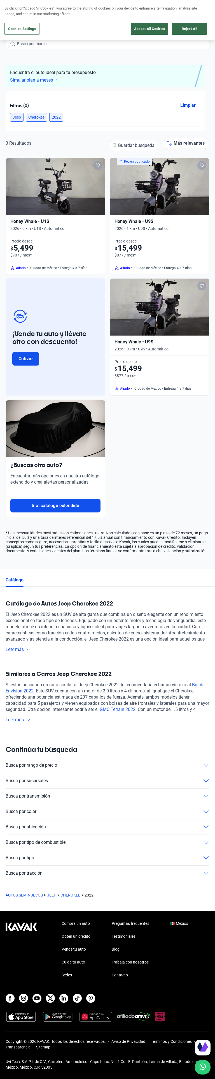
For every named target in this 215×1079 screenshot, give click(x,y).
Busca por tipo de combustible (107, 842)
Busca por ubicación (107, 827)
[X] (50, 998)
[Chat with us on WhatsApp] (202, 1067)
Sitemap (43, 1047)
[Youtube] (36, 998)
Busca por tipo (107, 858)
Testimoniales (123, 936)
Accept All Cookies (149, 29)
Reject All (189, 29)
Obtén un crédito (76, 936)
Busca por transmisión (107, 796)
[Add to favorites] (97, 165)
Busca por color (107, 811)
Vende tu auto (74, 949)
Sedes (67, 975)
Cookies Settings (22, 29)
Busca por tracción (107, 873)
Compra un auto (76, 923)
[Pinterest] (90, 998)
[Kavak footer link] (21, 949)
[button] (17, 117)
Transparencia (18, 1047)
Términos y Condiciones (171, 1041)
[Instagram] (23, 998)
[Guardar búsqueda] (133, 145)
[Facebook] (10, 998)
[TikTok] (77, 998)
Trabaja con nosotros (130, 962)
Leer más (18, 649)
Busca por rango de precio (107, 765)
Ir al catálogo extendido (55, 505)
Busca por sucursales (107, 781)
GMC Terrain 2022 (117, 709)
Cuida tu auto (73, 962)
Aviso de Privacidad (128, 1041)
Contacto (120, 975)
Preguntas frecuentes (130, 923)
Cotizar (25, 358)
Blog (116, 949)
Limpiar (188, 105)
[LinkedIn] (63, 998)
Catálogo (15, 580)
